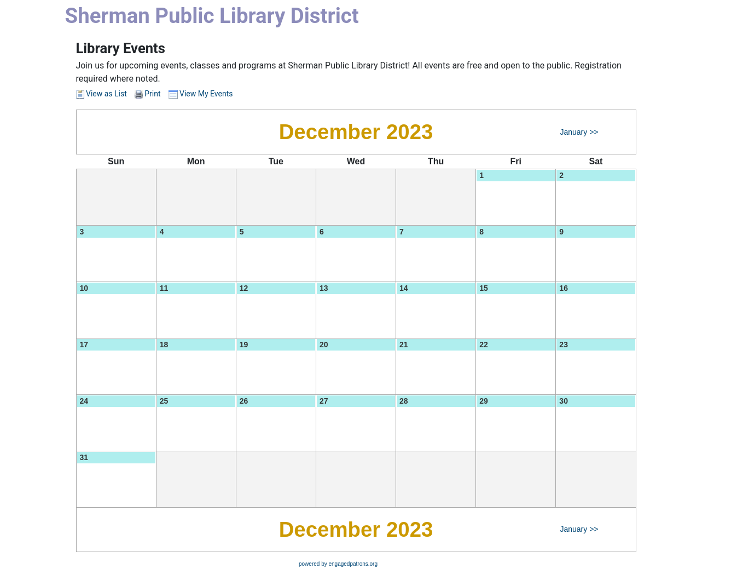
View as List (101, 93)
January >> (579, 132)
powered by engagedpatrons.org (338, 564)
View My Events (201, 93)
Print (152, 93)
